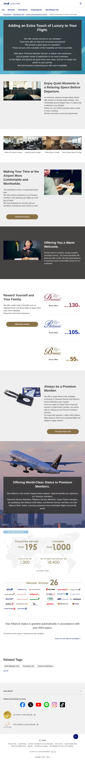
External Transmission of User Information (40, 744)
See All (5, 671)
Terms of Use (59, 744)
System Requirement (71, 744)
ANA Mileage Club (52, 10)
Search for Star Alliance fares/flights (68, 638)
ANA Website (7, 14)
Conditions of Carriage (40, 746)
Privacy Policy (12, 744)
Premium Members (45, 666)
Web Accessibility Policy (19, 746)
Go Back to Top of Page (75, 736)
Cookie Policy (22, 744)
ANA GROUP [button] (8, 691)
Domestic (11, 10)
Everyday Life (28, 666)
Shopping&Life (36, 10)
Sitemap (30, 746)
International (22, 10)
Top (3, 10)
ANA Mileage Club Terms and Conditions (61, 746)
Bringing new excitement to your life (36, 14)
